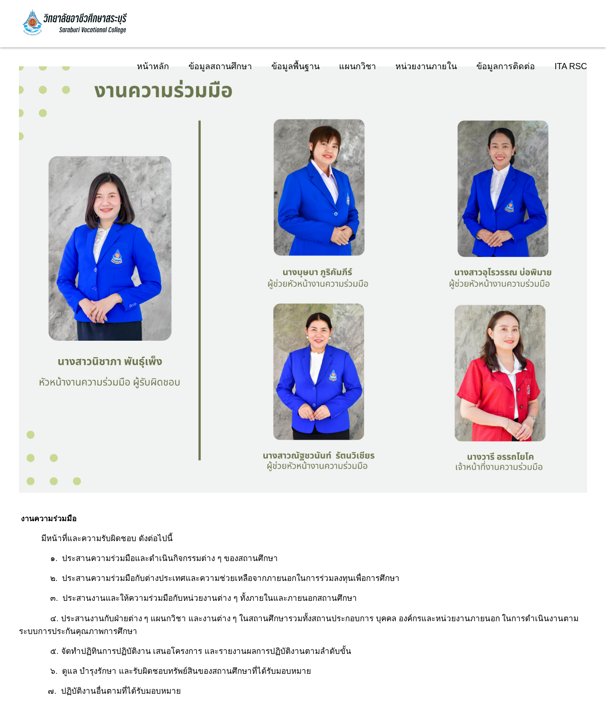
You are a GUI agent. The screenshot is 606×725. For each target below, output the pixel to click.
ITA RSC (570, 66)
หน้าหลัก (153, 66)
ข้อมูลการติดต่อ (505, 66)
